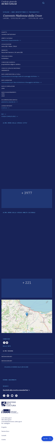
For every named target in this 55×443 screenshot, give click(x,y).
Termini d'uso (5, 431)
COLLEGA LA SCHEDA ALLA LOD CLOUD (16, 367)
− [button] (4, 305)
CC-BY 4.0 (4, 108)
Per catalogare (5, 423)
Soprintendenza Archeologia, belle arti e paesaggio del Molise (19, 76)
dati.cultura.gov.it (6, 420)
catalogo (6, 12)
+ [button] (4, 302)
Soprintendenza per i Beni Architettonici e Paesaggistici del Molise (20, 82)
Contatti (3, 435)
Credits (3, 439)
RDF (2, 114)
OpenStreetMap (31, 332)
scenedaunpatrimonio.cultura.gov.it (11, 421)
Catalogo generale (9, 2)
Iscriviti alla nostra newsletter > (16, 390)
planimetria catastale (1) (8, 102)
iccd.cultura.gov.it (6, 418)
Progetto (4, 427)
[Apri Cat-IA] (47, 438)
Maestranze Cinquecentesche (10, 40)
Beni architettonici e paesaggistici (25, 12)
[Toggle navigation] (43, 3)
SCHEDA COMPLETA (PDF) (8, 116)
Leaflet (23, 332)
